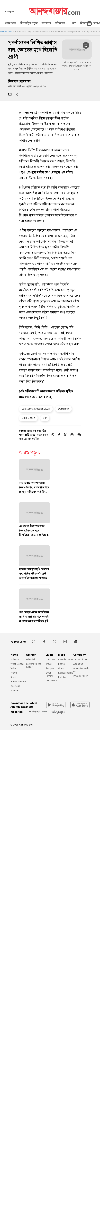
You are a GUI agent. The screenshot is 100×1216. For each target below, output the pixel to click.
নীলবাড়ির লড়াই (29, 23)
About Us (78, 663)
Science (14, 690)
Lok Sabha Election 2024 (36, 408)
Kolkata (14, 659)
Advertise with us (81, 670)
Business (15, 685)
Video (61, 668)
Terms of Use (80, 659)
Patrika (62, 677)
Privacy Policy (80, 675)
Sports (14, 677)
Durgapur (63, 408)
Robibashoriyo (65, 672)
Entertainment (18, 681)
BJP (45, 417)
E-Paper (9, 11)
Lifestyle (50, 659)
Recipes (50, 668)
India (13, 668)
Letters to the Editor (33, 665)
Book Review (49, 674)
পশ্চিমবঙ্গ (61, 23)
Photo (61, 663)
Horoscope (51, 680)
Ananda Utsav (65, 659)
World (13, 672)
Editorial (30, 659)
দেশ (74, 23)
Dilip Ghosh (28, 417)
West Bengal (17, 663)
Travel (49, 663)
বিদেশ (83, 23)
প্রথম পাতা (10, 23)
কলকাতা (46, 23)
